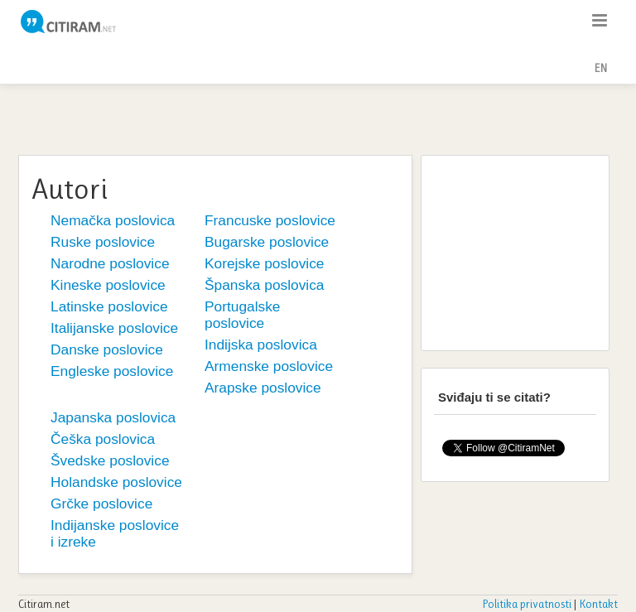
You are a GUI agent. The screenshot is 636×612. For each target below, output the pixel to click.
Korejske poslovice (264, 263)
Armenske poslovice (269, 366)
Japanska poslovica (113, 417)
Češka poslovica (103, 439)
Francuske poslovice (270, 220)
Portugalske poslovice (243, 314)
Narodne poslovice (110, 263)
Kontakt (598, 603)
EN (600, 68)
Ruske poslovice (103, 242)
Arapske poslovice (263, 387)
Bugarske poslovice (267, 242)
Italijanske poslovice (114, 328)
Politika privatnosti (526, 603)
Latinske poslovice (109, 306)
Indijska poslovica (261, 344)
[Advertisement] (318, 117)
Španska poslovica (265, 285)
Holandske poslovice (116, 482)
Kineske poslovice (108, 285)
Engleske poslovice (112, 371)
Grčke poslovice (101, 503)
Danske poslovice (107, 349)
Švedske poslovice (110, 460)
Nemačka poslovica (113, 220)
